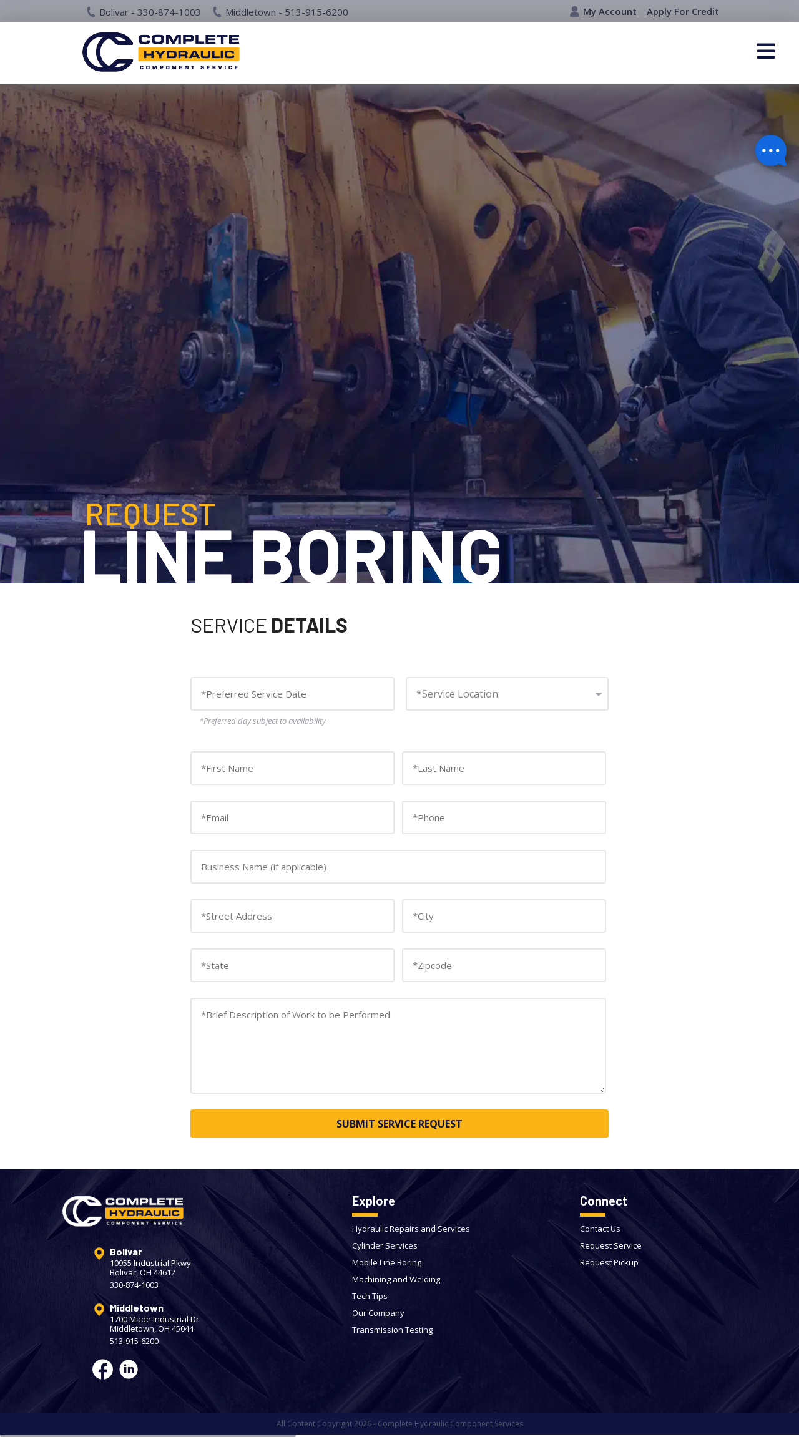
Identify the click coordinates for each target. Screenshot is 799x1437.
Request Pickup (609, 1262)
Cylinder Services (385, 1245)
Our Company (378, 1312)
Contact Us (600, 1228)
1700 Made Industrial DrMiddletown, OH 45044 (154, 1324)
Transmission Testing (392, 1329)
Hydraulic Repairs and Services (411, 1228)
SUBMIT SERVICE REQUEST (399, 1124)
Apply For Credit (683, 11)
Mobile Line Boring (386, 1262)
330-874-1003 (134, 1285)
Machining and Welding (396, 1279)
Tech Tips (370, 1296)
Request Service (611, 1245)
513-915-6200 (134, 1341)
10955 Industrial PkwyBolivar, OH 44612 (150, 1268)
